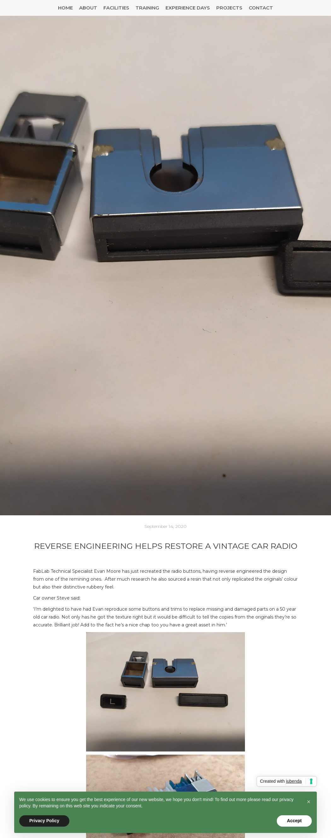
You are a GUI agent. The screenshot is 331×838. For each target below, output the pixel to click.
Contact (261, 8)
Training (147, 8)
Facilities (116, 8)
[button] (309, 802)
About (88, 8)
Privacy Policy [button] (44, 820)
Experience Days (188, 8)
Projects (229, 8)
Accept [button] (294, 820)
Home (65, 8)
